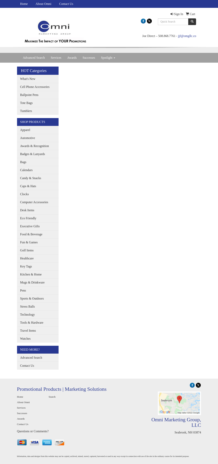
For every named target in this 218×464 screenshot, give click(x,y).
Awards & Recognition (34, 146)
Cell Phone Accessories (35, 86)
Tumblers (26, 111)
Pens (23, 290)
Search (52, 396)
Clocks (24, 194)
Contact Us (66, 3)
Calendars (26, 170)
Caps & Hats (28, 186)
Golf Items (27, 250)
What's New (27, 78)
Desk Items (27, 210)
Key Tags (26, 266)
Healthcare (27, 258)
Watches (25, 338)
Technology (27, 314)
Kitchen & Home (31, 274)
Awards (72, 57)
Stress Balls (27, 306)
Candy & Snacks (30, 178)
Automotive (27, 138)
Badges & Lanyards (32, 154)
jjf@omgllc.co (187, 36)
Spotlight (108, 57)
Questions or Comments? (33, 431)
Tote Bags (26, 103)
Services (56, 57)
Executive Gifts (30, 226)
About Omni (43, 3)
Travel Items (28, 330)
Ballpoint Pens (29, 95)
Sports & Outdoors (32, 298)
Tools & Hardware (31, 322)
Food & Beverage (31, 234)
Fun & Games (29, 242)
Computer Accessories (34, 202)
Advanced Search (34, 57)
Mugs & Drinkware (32, 282)
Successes (88, 57)
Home (24, 3)
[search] (192, 21)
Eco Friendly (28, 218)
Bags (23, 162)
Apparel (25, 130)
